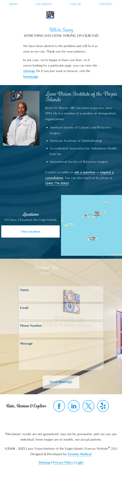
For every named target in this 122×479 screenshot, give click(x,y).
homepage (30, 77)
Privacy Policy (63, 462)
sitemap (29, 71)
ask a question (84, 172)
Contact (106, 4)
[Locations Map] (91, 225)
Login (79, 462)
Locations (44, 4)
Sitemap (44, 462)
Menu (13, 4)
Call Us (75, 4)
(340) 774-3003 (57, 183)
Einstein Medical (80, 454)
